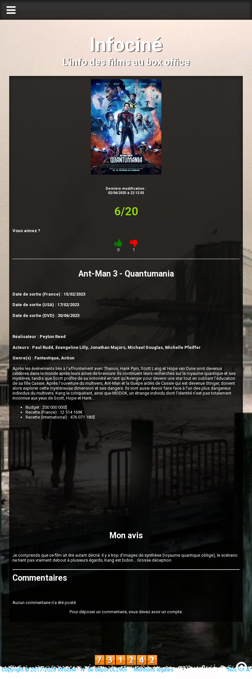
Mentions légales (154, 670)
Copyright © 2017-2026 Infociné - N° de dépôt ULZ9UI (64, 670)
